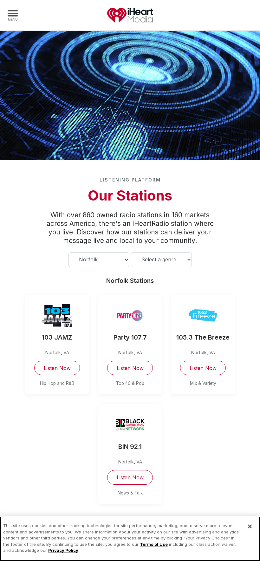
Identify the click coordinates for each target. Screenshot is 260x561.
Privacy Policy (63, 550)
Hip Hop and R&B (57, 383)
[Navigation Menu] (12, 15)
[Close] (250, 526)
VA (66, 352)
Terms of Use (154, 544)
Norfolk (53, 352)
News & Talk (130, 492)
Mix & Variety (203, 383)
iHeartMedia (130, 15)
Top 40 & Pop (130, 383)
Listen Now (57, 368)
